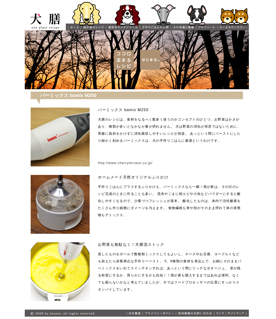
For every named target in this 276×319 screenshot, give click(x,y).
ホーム (74, 27)
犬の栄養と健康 (183, 27)
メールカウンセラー (232, 27)
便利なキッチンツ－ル (53, 34)
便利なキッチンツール (123, 27)
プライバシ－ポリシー (159, 313)
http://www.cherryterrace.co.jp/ (125, 163)
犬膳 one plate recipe (45, 19)
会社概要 (134, 313)
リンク (220, 313)
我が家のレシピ (93, 27)
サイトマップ (236, 313)
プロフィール (206, 27)
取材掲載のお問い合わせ (195, 313)
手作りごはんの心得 (155, 27)
